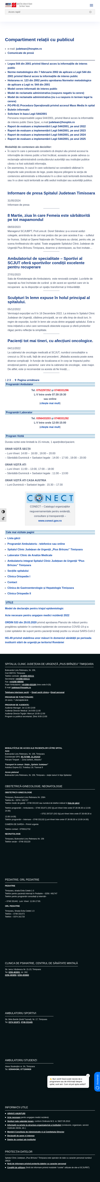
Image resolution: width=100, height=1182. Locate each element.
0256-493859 (10, 975)
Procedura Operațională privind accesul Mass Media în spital (51, 105)
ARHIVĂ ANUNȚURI (16, 1113)
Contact (12, 582)
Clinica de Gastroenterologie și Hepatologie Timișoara (40, 588)
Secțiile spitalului (18, 570)
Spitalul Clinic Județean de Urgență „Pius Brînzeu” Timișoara (45, 549)
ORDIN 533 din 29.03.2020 (21, 622)
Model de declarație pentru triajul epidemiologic (34, 608)
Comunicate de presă (21, 53)
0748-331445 (26, 1022)
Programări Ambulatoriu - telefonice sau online (36, 543)
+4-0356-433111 (27, 676)
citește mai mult (50, 403)
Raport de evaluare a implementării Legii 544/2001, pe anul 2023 (47, 130)
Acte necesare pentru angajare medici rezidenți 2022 (37, 615)
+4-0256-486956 (16, 682)
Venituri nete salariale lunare (20, 1121)
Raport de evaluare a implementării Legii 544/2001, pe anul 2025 (47, 139)
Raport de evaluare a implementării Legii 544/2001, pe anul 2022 (47, 126)
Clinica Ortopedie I (18, 576)
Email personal (57, 692)
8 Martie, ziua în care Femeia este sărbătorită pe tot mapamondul (49, 217)
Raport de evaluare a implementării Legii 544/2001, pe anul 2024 (47, 134)
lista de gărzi (73, 803)
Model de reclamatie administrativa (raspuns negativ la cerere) (46, 93)
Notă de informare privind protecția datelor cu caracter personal (36, 1164)
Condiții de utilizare (16, 1167)
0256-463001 (14, 972)
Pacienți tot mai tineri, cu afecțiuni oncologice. (50, 341)
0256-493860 (23, 975)
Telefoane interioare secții (17, 692)
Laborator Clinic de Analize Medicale (29, 555)
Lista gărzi (13, 538)
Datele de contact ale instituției (21, 1139)
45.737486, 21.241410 (30, 757)
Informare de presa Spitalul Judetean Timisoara (51, 193)
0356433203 (43, 418)
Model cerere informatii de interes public (32, 88)
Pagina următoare (28, 380)
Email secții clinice (40, 692)
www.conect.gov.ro (50, 520)
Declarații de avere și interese (21, 1136)
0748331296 (61, 390)
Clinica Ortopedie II (19, 593)
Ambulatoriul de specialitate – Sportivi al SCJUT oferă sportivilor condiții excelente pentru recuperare (46, 262)
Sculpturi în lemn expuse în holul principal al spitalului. (49, 300)
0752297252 (43, 390)
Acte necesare (13, 1117)
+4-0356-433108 (29, 685)
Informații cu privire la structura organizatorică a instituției (34, 1125)
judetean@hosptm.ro (29, 48)
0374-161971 (14, 1022)
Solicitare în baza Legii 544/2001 (27, 113)
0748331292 (61, 418)
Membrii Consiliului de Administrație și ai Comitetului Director (35, 1132)
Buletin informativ (19, 109)
